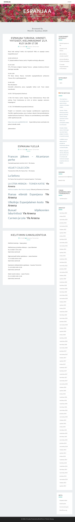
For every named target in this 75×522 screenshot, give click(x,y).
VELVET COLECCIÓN (18, 167)
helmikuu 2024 (63, 213)
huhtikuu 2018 (63, 338)
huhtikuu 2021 (63, 262)
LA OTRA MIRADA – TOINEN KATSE (26, 183)
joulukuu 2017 (63, 351)
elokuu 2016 (63, 394)
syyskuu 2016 (63, 390)
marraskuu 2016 (64, 384)
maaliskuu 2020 (63, 288)
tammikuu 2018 (63, 348)
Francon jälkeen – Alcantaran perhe (28, 158)
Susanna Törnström (33, 46)
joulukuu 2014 (63, 443)
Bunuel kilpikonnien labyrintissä (28, 211)
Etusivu (69, 2)
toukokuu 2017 (63, 367)
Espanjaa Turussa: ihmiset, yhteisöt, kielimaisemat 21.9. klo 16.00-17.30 (28, 41)
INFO (61, 83)
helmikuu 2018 (63, 344)
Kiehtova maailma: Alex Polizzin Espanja (19, 189)
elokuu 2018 (63, 334)
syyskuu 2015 (63, 423)
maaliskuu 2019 (63, 311)
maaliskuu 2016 (63, 403)
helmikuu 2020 (63, 292)
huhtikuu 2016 (63, 400)
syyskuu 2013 (63, 486)
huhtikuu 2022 (63, 239)
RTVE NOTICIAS (65, 93)
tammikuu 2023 (63, 219)
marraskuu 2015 (64, 417)
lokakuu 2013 (63, 482)
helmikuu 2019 (63, 315)
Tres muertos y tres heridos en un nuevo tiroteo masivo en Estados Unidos (64, 103)
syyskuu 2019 (63, 305)
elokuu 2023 (63, 216)
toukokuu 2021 (63, 259)
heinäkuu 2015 (63, 430)
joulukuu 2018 (63, 321)
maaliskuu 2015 (63, 433)
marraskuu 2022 (64, 226)
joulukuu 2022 (63, 223)
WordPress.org (63, 510)
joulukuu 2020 (63, 269)
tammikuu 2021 (63, 265)
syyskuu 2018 (63, 331)
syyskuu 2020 (63, 278)
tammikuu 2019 (63, 318)
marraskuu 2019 (64, 298)
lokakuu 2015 (63, 420)
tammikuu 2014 (63, 472)
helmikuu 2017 (63, 377)
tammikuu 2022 (63, 242)
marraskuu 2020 (64, 272)
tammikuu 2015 (63, 440)
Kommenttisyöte (64, 507)
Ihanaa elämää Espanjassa (25, 194)
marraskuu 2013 (64, 479)
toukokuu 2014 (63, 459)
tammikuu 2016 (63, 410)
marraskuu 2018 (64, 325)
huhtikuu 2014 (63, 463)
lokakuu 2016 (63, 387)
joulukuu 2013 (63, 476)
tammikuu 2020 (63, 295)
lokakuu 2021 (63, 249)
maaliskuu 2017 (63, 374)
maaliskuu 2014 (63, 466)
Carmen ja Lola (17, 218)
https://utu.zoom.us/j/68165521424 (18, 122)
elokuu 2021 (63, 255)
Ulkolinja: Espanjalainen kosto (26, 202)
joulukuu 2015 (63, 413)
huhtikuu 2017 (63, 371)
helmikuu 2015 (63, 436)
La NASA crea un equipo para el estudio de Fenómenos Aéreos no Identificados (64, 143)
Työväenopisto (63, 198)
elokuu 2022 (63, 236)
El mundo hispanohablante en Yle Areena (64, 66)
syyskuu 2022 (63, 232)
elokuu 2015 (63, 426)
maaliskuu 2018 (63, 341)
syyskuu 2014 (63, 453)
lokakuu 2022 (63, 229)
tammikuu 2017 (63, 380)
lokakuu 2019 (63, 302)
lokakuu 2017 (63, 357)
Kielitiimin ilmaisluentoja (28, 235)
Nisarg (52, 519)
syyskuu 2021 (63, 252)
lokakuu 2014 (63, 449)
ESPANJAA (7, 2)
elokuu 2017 (63, 364)
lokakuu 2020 (63, 275)
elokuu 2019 (63, 308)
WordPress (41, 519)
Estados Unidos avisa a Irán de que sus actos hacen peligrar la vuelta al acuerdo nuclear (64, 132)
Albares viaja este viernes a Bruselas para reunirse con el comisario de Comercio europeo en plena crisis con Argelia (64, 157)
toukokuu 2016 (63, 397)
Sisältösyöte (63, 503)
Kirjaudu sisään (63, 500)
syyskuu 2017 (63, 361)
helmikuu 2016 (63, 407)
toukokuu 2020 (63, 282)
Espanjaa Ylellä (28, 146)
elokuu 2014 (63, 456)
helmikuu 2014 (63, 469)
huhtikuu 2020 (63, 285)
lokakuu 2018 (63, 328)
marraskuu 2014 (64, 446)
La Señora (14, 175)
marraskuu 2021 (64, 246)
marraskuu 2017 (64, 354)
